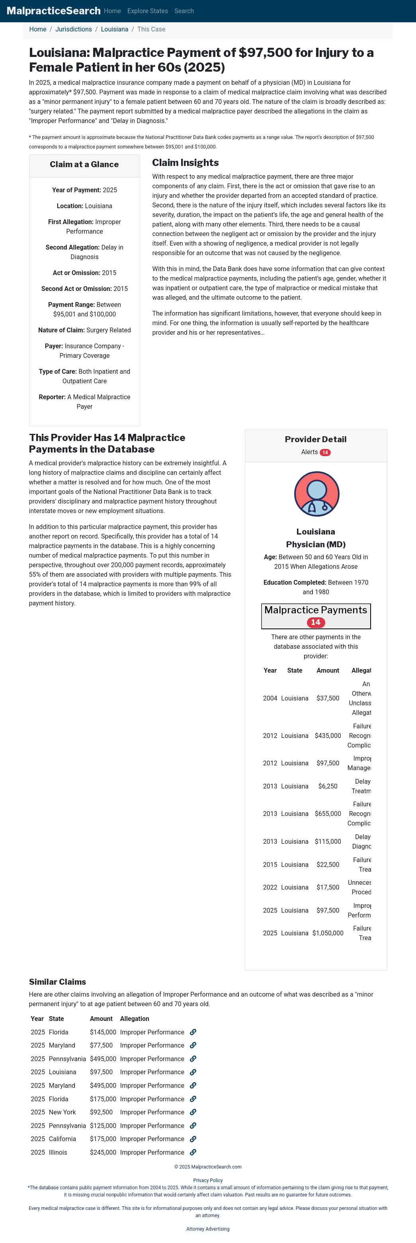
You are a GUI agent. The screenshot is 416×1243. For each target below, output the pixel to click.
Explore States (147, 11)
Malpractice (53, 11)
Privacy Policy (208, 1180)
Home (112, 11)
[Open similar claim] (192, 1032)
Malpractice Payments (315, 616)
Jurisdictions (73, 29)
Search (184, 11)
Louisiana (115, 29)
